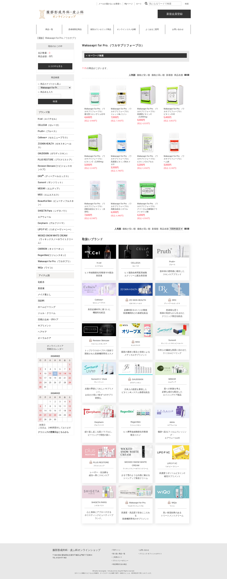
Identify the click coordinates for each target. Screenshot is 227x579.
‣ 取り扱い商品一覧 (118, 554)
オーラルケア (44, 338)
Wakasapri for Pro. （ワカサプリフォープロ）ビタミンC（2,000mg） (94, 159)
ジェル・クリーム (46, 313)
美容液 (41, 288)
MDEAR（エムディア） (49, 188)
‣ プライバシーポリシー (120, 560)
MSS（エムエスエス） (49, 194)
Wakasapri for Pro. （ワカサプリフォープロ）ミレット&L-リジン (121, 111)
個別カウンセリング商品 (100, 29)
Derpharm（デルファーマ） (52, 223)
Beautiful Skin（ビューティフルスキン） (56, 203)
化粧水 (41, 282)
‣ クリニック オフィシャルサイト (150, 554)
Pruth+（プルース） (48, 131)
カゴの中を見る (55, 66)
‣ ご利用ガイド (117, 557)
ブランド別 (44, 112)
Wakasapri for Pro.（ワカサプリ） (55, 261)
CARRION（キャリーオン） (51, 249)
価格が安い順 (143, 75)
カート (139, 4)
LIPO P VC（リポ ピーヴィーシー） (55, 229)
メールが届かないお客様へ (110, 4)
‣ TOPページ (116, 550)
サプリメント (44, 325)
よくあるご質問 (152, 29)
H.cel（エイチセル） (48, 119)
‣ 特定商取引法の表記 (119, 564)
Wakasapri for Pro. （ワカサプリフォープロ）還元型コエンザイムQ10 (94, 111)
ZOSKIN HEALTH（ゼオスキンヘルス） (54, 145)
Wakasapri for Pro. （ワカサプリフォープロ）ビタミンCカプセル (147, 159)
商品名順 (178, 75)
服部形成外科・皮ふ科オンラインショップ (76, 550)
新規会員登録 (174, 13)
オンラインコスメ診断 (126, 29)
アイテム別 (44, 275)
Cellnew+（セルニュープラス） (53, 137)
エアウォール (44, 217)
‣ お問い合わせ (144, 550)
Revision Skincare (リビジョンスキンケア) (55, 168)
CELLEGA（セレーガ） (49, 125)
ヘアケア (42, 331)
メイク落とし (44, 294)
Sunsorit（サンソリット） (51, 182)
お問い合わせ (177, 29)
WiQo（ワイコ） (46, 267)
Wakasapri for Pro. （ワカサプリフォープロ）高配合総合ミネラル (121, 206)
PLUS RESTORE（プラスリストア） (55, 159)
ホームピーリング (46, 307)
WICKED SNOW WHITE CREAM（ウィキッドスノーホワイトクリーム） (55, 239)
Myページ (129, 4)
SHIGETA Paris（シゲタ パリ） (53, 211)
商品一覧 (49, 29)
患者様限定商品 (75, 29)
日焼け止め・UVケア (48, 319)
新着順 (169, 75)
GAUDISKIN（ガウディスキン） (53, 153)
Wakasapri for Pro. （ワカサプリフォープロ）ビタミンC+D (174, 111)
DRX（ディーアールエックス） (54, 175)
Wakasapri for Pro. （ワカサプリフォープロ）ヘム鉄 (174, 159)
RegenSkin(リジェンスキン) (52, 255)
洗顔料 (41, 300)
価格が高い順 (158, 75)
